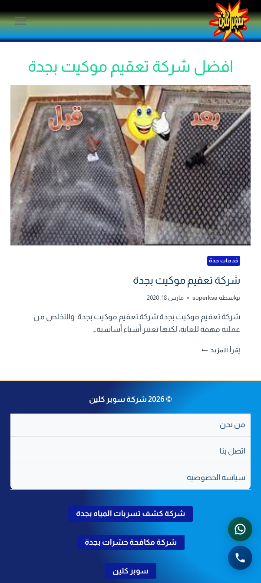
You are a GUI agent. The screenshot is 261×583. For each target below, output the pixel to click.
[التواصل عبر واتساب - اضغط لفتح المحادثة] (240, 529)
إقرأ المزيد (221, 350)
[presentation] (130, 165)
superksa (205, 297)
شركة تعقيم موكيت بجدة (186, 280)
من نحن (232, 424)
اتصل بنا (232, 451)
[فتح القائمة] (20, 21)
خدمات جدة (223, 261)
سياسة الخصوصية (216, 477)
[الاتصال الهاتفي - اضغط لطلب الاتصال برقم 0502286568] (240, 558)
